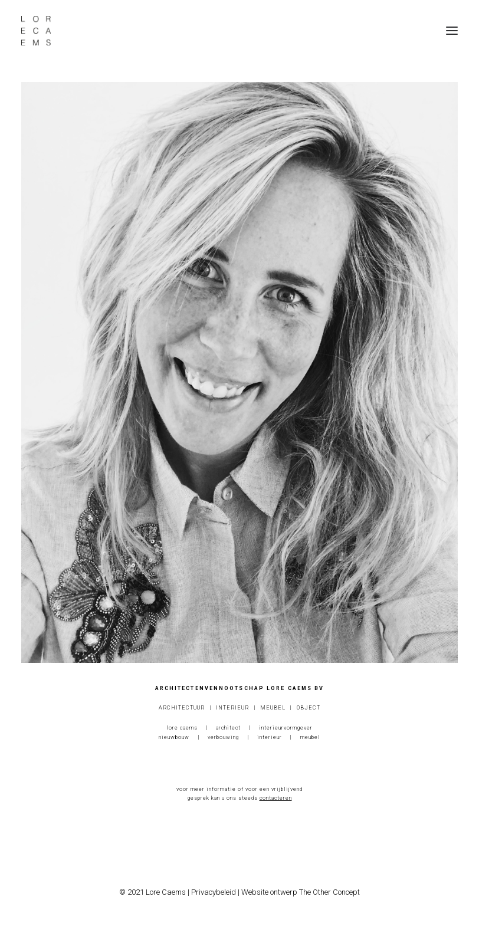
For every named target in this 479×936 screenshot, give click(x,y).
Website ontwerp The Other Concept (300, 892)
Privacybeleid (213, 892)
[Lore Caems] (36, 30)
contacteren (276, 798)
